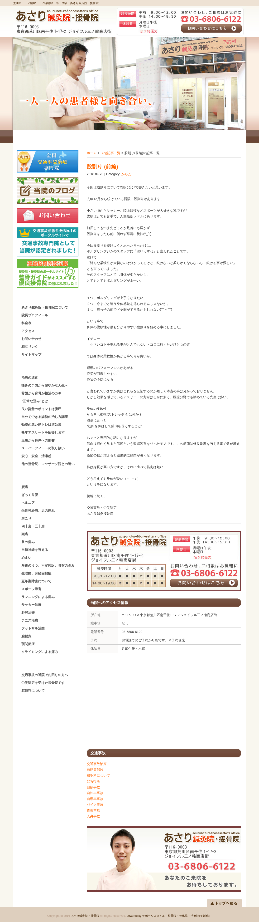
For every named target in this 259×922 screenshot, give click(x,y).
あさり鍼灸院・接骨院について (44, 307)
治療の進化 (29, 377)
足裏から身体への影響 (38, 440)
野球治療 (28, 612)
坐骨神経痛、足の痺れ (38, 510)
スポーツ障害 (31, 589)
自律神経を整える (34, 550)
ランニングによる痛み (38, 597)
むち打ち (93, 781)
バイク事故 (95, 804)
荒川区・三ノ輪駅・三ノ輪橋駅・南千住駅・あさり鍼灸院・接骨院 (56, 3)
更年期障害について (36, 581)
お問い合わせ (31, 339)
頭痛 (24, 534)
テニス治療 (29, 620)
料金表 (26, 323)
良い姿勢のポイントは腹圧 (41, 409)
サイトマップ (31, 354)
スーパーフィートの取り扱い (43, 448)
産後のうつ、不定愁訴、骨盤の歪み (48, 565)
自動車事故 (95, 799)
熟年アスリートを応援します (43, 432)
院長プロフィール (34, 315)
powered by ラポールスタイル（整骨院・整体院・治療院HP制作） (169, 915)
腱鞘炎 (26, 636)
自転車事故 (95, 793)
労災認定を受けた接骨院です (43, 683)
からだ (126, 174)
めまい (26, 557)
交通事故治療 (97, 764)
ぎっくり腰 (29, 495)
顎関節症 (28, 644)
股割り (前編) (102, 167)
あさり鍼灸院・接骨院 (85, 915)
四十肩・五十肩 (33, 526)
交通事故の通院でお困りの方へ (44, 675)
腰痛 (24, 487)
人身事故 (93, 816)
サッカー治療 (31, 605)
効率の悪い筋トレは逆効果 (41, 425)
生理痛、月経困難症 (36, 573)
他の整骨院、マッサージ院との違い (48, 464)
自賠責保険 (95, 769)
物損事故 (93, 810)
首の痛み (28, 542)
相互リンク (29, 346)
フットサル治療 (33, 628)
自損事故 (93, 787)
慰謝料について (98, 775)
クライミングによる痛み (39, 652)
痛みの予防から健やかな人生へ (44, 385)
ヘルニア (28, 503)
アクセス (28, 331)
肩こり (26, 518)
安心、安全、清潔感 (36, 456)
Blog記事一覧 (110, 153)
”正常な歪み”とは (34, 401)
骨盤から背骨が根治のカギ (41, 393)
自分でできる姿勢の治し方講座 (44, 417)
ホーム (92, 153)
